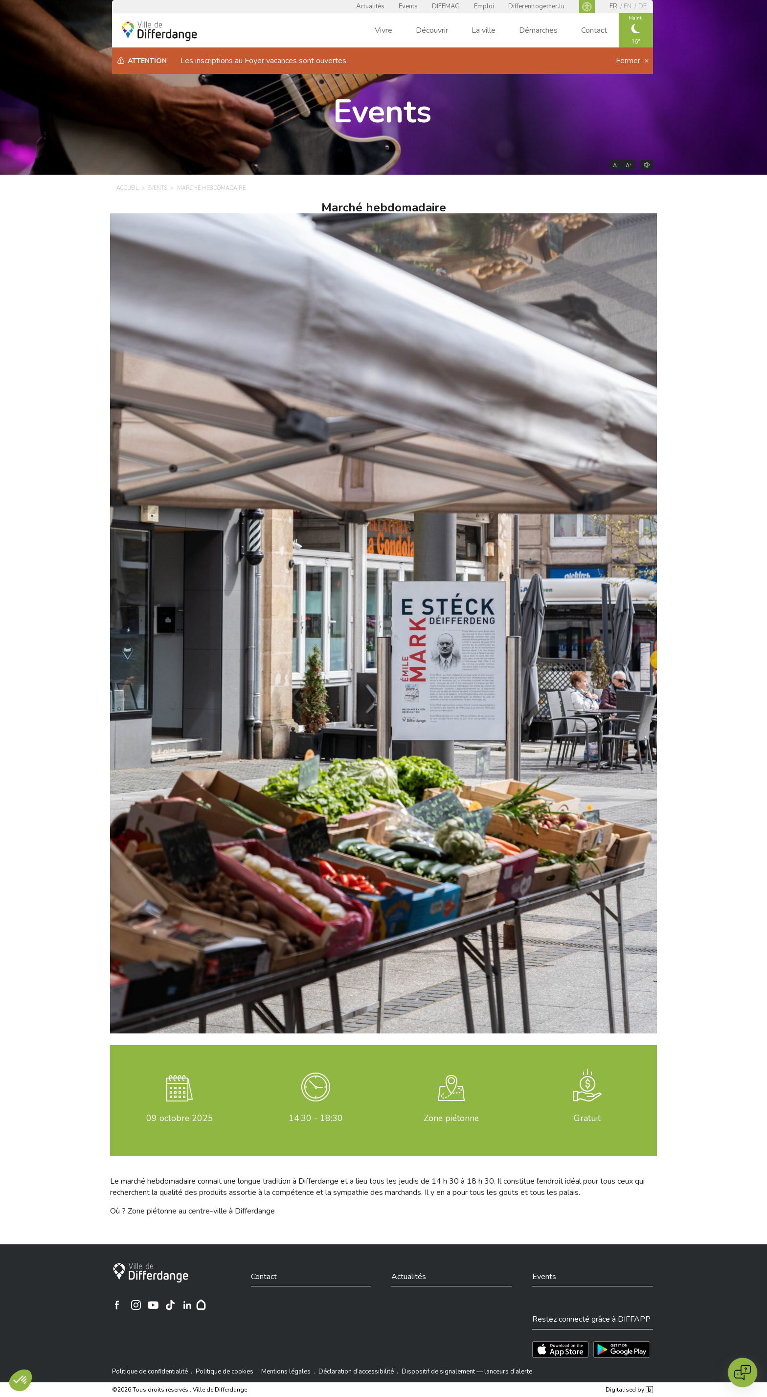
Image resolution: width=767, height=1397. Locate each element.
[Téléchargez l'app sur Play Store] (621, 1349)
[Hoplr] (201, 1305)
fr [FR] (613, 6)
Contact (594, 30)
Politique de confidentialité (150, 1371)
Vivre (383, 30)
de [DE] (642, 6)
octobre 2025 (179, 1118)
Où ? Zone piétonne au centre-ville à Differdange (192, 1211)
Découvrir (432, 30)
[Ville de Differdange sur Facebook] (117, 1305)
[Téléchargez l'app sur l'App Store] (560, 1349)
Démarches (538, 30)
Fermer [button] (629, 60)
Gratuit (587, 1118)
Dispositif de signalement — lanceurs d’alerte (467, 1371)
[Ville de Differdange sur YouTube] (153, 1305)
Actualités (370, 6)
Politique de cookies (224, 1371)
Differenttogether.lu (536, 6)
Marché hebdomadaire (383, 207)
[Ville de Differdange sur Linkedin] (187, 1305)
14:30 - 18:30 (316, 1118)
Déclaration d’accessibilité (356, 1371)
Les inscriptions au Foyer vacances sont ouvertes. (264, 60)
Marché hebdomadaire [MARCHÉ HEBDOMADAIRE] (211, 188)
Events (408, 6)
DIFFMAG (446, 6)
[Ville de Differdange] (150, 1272)
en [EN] (628, 6)
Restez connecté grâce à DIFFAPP (591, 1319)
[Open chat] (742, 1372)
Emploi (484, 6)
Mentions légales (286, 1371)
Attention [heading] (147, 61)
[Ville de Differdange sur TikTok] (170, 1305)
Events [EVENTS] (157, 188)
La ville (484, 30)
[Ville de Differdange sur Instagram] (136, 1305)
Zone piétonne (451, 1118)
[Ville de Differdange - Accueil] (159, 31)
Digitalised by (629, 1390)
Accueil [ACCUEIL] (127, 188)
